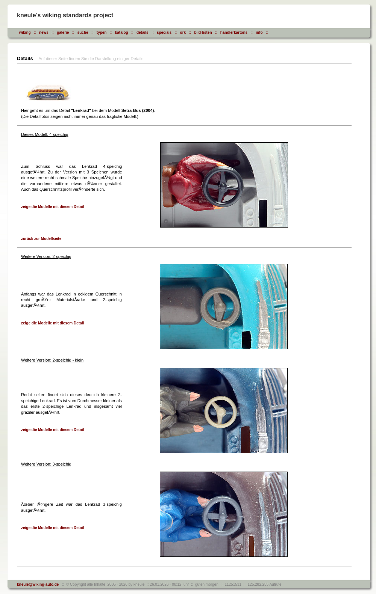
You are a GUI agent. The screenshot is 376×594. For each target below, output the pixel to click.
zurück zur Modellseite (41, 239)
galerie (63, 32)
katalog (121, 32)
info (259, 32)
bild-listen (203, 32)
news (44, 32)
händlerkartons (233, 32)
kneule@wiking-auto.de (38, 584)
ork (183, 32)
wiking (25, 32)
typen (102, 32)
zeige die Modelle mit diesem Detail (52, 207)
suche (82, 32)
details (142, 32)
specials (164, 32)
